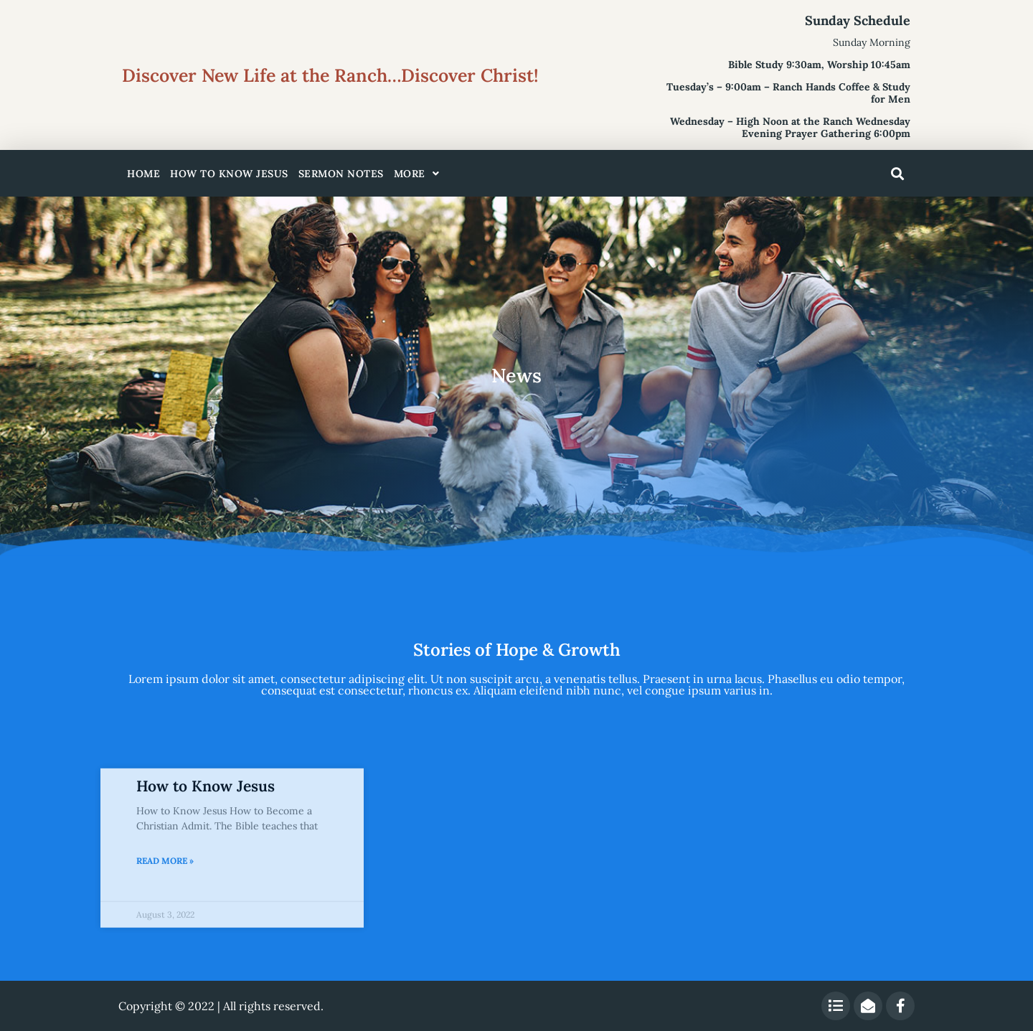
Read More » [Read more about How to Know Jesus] (165, 946)
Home (143, 173)
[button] (897, 174)
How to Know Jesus (229, 173)
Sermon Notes (341, 173)
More (417, 173)
